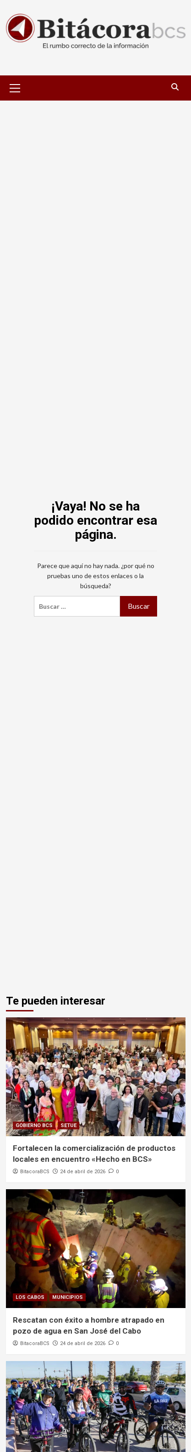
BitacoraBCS (34, 1172)
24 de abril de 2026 (82, 1172)
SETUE (68, 1125)
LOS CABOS (30, 1297)
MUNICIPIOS (67, 1297)
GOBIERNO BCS (34, 1125)
